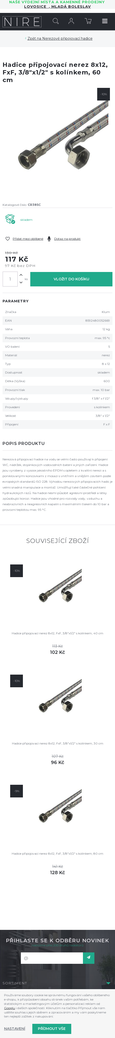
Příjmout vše (52, 1028)
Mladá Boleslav (70, 6)
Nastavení (14, 1028)
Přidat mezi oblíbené (28, 239)
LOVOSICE (36, 6)
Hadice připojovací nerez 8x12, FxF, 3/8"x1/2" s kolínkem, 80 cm (57, 853)
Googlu (9, 1008)
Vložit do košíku (71, 279)
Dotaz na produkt (67, 239)
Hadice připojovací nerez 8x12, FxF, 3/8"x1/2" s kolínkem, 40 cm (57, 633)
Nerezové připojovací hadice (67, 38)
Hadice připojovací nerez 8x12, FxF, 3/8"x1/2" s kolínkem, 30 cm (57, 743)
